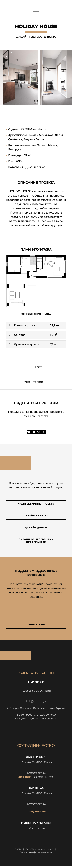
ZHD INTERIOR (33, 382)
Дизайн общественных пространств (36, 540)
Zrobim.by (24, 776)
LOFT (38, 367)
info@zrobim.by (36, 773)
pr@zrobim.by (36, 828)
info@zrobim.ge (36, 701)
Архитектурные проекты (36, 504)
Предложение (36, 811)
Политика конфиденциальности (36, 852)
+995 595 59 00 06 (32, 690)
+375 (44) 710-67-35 (31, 762)
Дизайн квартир (36, 516)
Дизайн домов (36, 527)
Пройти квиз (36, 624)
